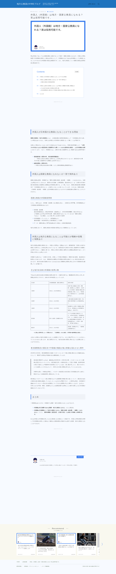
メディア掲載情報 (45, 566)
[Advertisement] (58, 113)
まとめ (42, 93)
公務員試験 (50, 11)
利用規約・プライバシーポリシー (31, 566)
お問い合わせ (91, 4)
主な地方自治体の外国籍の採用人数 (50, 88)
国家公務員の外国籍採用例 (48, 82)
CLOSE (76, 71)
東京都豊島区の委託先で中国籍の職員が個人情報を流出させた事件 (58, 90)
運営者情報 (19, 566)
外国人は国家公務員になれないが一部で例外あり (53, 79)
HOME (18, 561)
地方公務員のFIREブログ (29, 4)
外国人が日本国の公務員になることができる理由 (53, 76)
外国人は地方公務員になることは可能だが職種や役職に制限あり (57, 85)
